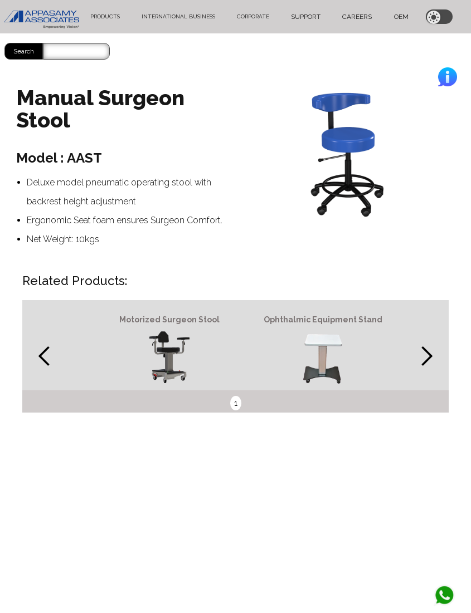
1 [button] (235, 403)
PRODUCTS (105, 16)
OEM (401, 17)
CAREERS (357, 17)
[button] (44, 356)
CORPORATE (253, 16)
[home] (41, 16)
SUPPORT (306, 17)
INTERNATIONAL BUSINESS (178, 16)
